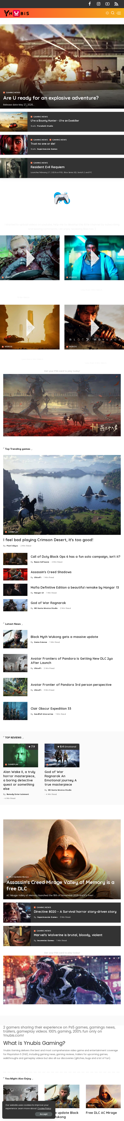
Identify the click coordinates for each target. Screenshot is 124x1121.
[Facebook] (89, 4)
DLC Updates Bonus (19, 877)
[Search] (113, 13)
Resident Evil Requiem (48, 167)
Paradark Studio (45, 126)
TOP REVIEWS (13, 738)
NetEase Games (75, 363)
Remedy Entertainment (18, 794)
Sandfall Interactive (43, 715)
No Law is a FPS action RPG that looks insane (92, 284)
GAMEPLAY (13, 532)
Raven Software (41, 564)
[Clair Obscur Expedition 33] (15, 712)
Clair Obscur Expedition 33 (51, 709)
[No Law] (94, 257)
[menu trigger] (118, 13)
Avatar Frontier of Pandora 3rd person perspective (72, 685)
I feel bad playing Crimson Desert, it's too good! (48, 539)
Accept (39, 1114)
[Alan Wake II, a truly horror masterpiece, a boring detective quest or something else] (20, 756)
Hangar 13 (39, 593)
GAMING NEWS (13, 93)
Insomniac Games (45, 940)
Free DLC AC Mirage (101, 1113)
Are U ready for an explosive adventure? (51, 98)
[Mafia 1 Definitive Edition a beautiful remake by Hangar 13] (15, 591)
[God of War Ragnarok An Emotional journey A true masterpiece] (62, 756)
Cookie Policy (12, 1108)
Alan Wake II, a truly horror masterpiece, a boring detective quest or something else (19, 781)
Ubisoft (37, 578)
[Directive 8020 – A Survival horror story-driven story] (17, 913)
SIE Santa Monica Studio (46, 609)
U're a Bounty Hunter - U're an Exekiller (55, 120)
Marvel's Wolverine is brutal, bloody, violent (68, 935)
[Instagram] (98, 4)
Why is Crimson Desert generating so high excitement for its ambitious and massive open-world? (26, 288)
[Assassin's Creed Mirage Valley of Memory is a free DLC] (62, 859)
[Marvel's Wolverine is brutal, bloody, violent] (17, 936)
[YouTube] (107, 4)
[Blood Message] (94, 327)
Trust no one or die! (43, 143)
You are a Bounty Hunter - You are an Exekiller (29, 353)
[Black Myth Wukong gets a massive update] (15, 640)
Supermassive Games (47, 149)
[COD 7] (13, 168)
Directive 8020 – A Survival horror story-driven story (75, 912)
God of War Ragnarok (48, 604)
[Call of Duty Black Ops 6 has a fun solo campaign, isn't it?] (15, 559)
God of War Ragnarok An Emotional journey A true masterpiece (61, 779)
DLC (92, 1105)
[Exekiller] (62, 66)
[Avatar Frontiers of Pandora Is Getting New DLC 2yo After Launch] (15, 664)
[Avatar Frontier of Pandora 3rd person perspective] (15, 688)
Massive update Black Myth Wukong (62, 1115)
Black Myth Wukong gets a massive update (65, 637)
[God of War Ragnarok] (15, 606)
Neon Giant (73, 290)
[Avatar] (20, 1096)
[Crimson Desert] (30, 257)
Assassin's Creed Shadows (51, 573)
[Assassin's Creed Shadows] (15, 575)
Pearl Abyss (9, 297)
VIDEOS (8, 277)
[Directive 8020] (13, 145)
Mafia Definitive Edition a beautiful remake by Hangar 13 (76, 588)
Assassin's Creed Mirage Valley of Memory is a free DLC (61, 885)
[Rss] (116, 4)
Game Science (40, 643)
